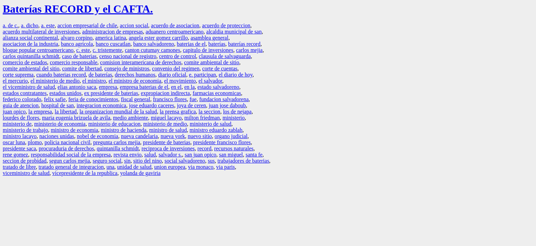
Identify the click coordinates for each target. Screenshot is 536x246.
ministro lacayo (20, 136)
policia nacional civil (67, 142)
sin (127, 161)
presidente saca (19, 148)
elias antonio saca (76, 87)
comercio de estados (25, 62)
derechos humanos (135, 75)
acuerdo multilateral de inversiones (41, 32)
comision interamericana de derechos (141, 62)
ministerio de (17, 124)
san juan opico (200, 155)
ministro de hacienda (123, 130)
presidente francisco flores (222, 142)
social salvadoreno (184, 161)
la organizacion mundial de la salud (118, 111)
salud (150, 155)
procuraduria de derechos (66, 148)
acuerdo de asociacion (175, 25)
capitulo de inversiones (208, 50)
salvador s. (170, 155)
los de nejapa (237, 111)
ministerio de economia (59, 124)
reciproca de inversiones (168, 148)
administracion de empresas (112, 32)
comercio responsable (73, 62)
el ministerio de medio (55, 81)
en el (176, 87)
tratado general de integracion (71, 167)
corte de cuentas (219, 68)
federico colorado (22, 99)
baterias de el (191, 44)
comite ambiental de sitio (211, 62)
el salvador (210, 81)
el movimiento (180, 81)
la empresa (40, 111)
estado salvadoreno (218, 87)
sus (211, 161)
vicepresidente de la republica (85, 173)
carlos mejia (249, 50)
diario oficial (172, 75)
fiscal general (135, 99)
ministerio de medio (165, 124)
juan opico (14, 111)
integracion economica (101, 105)
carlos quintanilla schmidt (31, 56)
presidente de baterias (166, 142)
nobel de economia (97, 136)
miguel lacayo (166, 118)
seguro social (107, 161)
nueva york (173, 136)
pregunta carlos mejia (116, 142)
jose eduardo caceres (151, 105)
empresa (108, 87)
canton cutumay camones (152, 50)
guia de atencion (21, 105)
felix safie (55, 99)
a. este (48, 25)
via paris (225, 167)
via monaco (200, 167)
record (205, 148)
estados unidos (65, 93)
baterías (217, 44)
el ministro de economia (135, 81)
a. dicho (29, 25)
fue (192, 99)
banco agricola (77, 44)
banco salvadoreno (153, 44)
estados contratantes (24, 93)
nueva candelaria (139, 136)
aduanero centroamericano (174, 32)
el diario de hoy (236, 75)
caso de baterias (79, 56)
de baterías (100, 75)
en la (189, 87)
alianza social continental (30, 38)
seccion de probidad (24, 161)
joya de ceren (191, 105)
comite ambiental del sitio (31, 68)
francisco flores (170, 99)
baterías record (244, 44)
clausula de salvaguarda (225, 56)
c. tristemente (107, 50)
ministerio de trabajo (25, 130)
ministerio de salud (210, 124)
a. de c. (10, 25)
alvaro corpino (77, 38)
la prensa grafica (178, 111)
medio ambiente (130, 118)
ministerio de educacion (114, 124)
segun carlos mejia (69, 161)
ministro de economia (74, 130)
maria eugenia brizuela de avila (76, 118)
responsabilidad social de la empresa (71, 155)
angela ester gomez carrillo (158, 38)
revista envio (127, 155)
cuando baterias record (61, 75)
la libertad (66, 111)
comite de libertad (82, 68)
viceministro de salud (26, 173)
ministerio (234, 118)
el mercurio (15, 81)
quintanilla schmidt (118, 148)
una (110, 167)
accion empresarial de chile (87, 25)
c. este (83, 50)
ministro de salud (168, 130)
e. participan (202, 75)
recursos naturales (233, 148)
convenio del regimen (176, 68)
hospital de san (57, 105)
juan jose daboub (227, 105)
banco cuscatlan (113, 44)
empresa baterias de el (144, 87)
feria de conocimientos (93, 99)
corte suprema (18, 75)
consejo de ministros (126, 68)
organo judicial (231, 136)
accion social (134, 25)
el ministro (94, 81)
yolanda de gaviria (140, 173)
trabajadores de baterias (243, 161)
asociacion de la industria (30, 44)
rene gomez (15, 155)
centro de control (177, 56)
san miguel (231, 155)
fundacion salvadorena (224, 99)
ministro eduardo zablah (216, 130)
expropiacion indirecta (165, 93)
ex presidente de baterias (111, 93)
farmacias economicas (216, 93)
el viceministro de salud (29, 87)
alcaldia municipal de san (234, 32)
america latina (110, 38)
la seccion (209, 111)
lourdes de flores (21, 118)
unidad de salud (134, 167)
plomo (35, 142)
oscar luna (14, 142)
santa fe (254, 155)
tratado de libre (19, 167)
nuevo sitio (200, 136)
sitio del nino (147, 161)
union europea (169, 167)
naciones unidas (56, 136)
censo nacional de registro (128, 56)
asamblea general (210, 38)
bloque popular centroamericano (38, 50)
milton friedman (202, 118)
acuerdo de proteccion (226, 25)
